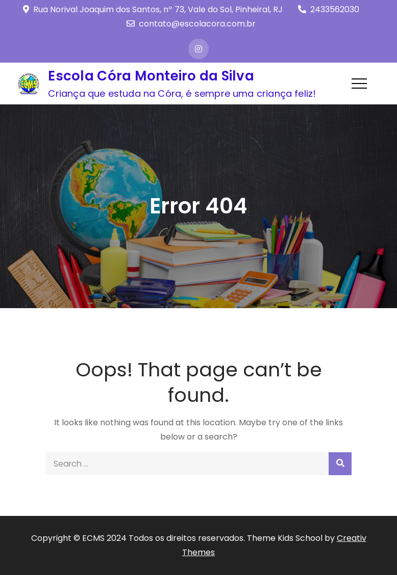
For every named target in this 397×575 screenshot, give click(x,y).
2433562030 (328, 9)
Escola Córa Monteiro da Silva (151, 76)
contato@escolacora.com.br (191, 24)
